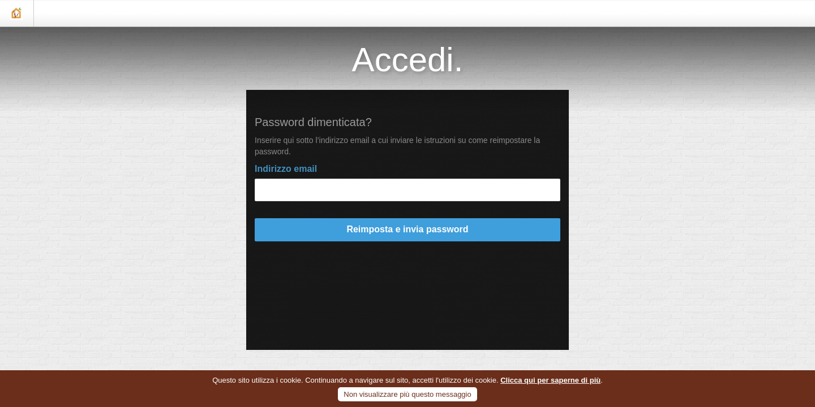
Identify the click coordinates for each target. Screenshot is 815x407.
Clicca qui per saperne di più (550, 380)
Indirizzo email (286, 169)
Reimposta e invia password (407, 229)
